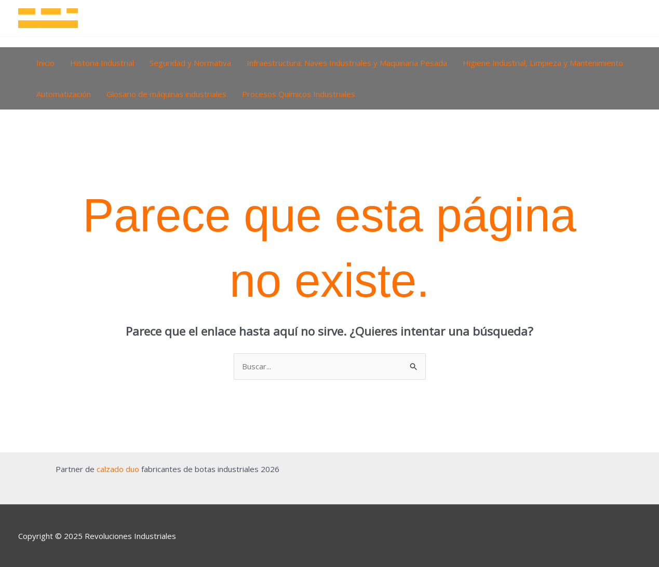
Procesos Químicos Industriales (298, 94)
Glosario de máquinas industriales (166, 94)
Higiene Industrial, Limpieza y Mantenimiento (543, 63)
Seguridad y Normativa (190, 63)
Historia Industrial (102, 63)
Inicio (45, 63)
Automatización (63, 94)
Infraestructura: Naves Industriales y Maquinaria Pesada (347, 63)
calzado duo (118, 469)
